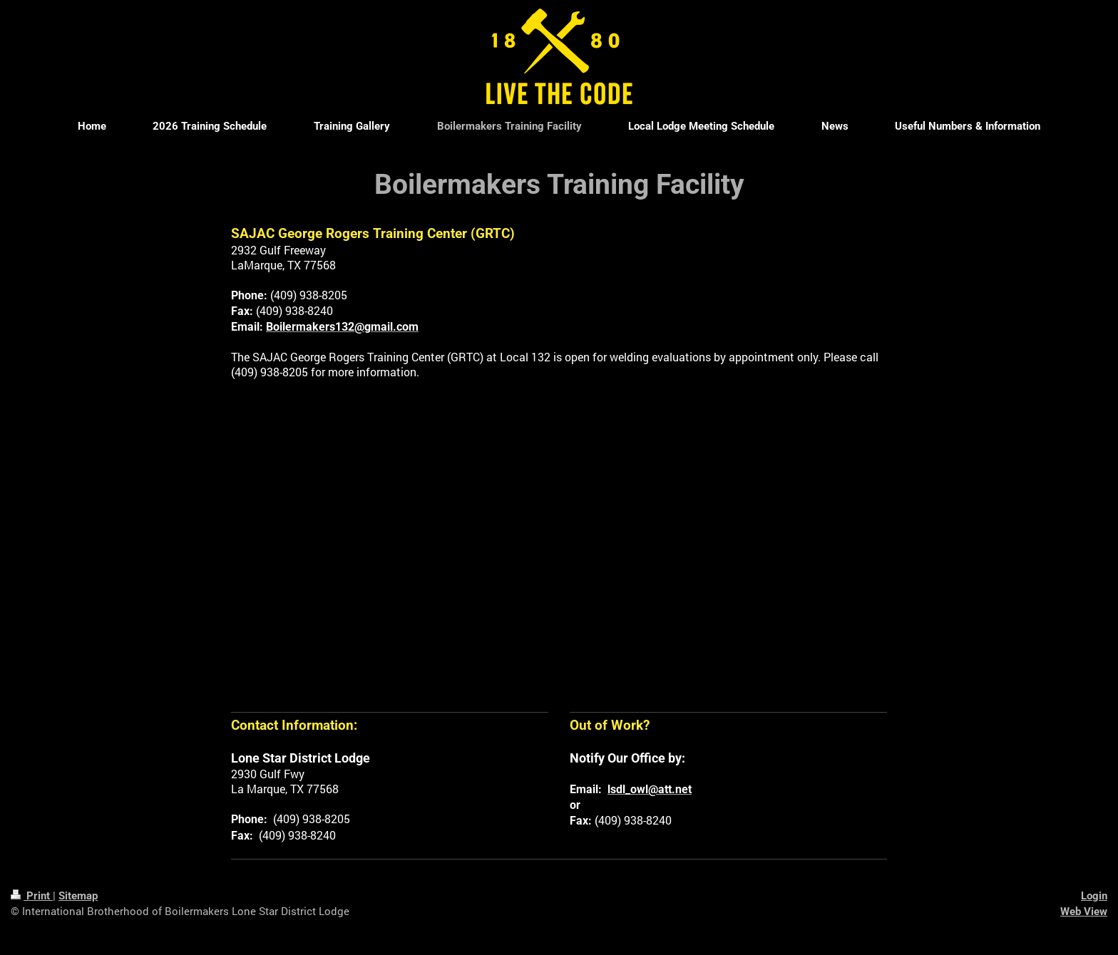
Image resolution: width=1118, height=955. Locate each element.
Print (32, 895)
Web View (1083, 911)
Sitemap (78, 895)
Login (1094, 895)
